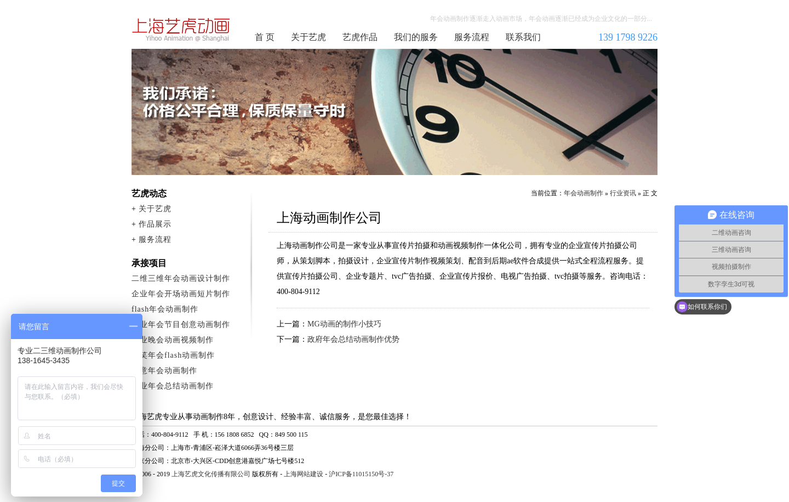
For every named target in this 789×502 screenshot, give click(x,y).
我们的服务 (416, 37)
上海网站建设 (303, 474)
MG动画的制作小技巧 (344, 324)
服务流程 (471, 37)
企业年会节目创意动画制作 (181, 324)
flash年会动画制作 (165, 309)
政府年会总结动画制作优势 (353, 339)
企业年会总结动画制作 (173, 386)
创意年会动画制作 (164, 370)
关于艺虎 (308, 37)
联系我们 (523, 37)
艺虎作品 (360, 37)
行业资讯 (623, 193)
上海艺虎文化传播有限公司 (210, 474)
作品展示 (155, 224)
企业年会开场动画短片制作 (181, 294)
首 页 (265, 37)
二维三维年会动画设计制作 (181, 278)
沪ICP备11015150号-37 (361, 474)
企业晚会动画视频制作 (173, 340)
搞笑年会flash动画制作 (173, 355)
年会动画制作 (181, 29)
